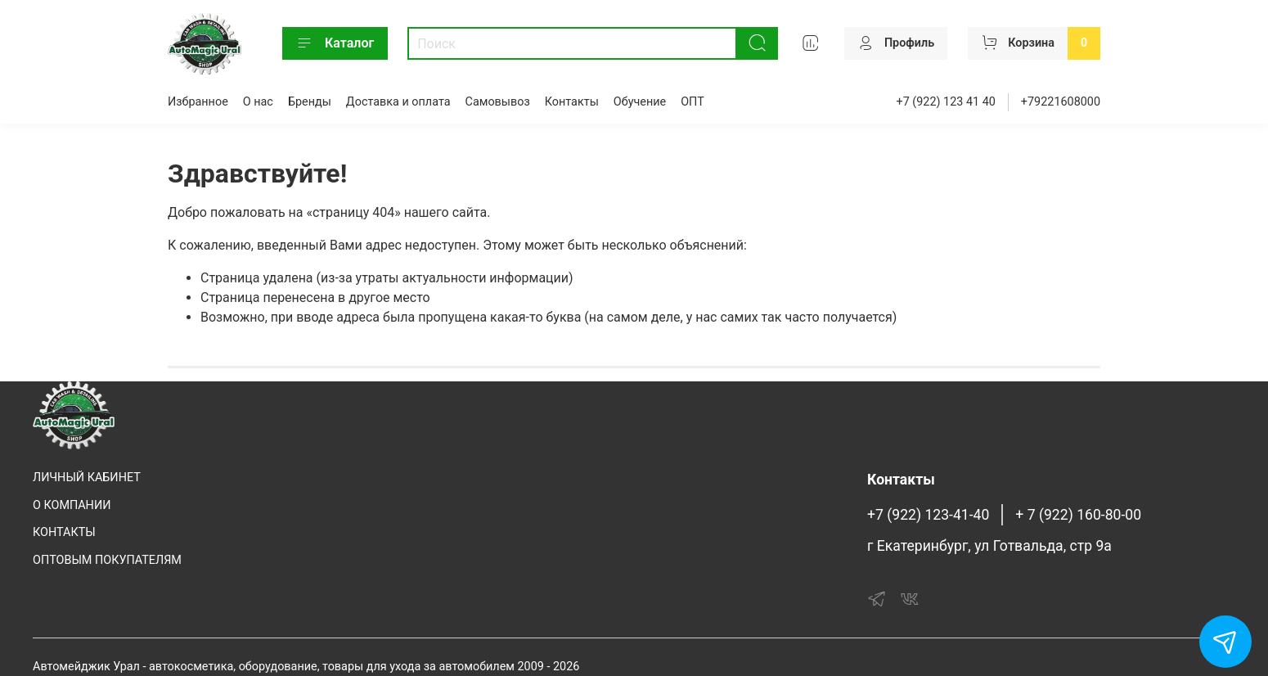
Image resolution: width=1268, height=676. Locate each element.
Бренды (309, 102)
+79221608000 (1060, 102)
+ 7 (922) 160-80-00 (1078, 515)
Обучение (640, 102)
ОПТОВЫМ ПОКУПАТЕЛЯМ (107, 560)
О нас (258, 102)
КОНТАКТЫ (64, 532)
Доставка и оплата (398, 102)
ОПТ (692, 102)
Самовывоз (497, 102)
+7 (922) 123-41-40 (928, 515)
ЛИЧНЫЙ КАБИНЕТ (87, 477)
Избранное (198, 102)
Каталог (335, 43)
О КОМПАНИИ (71, 505)
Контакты (572, 102)
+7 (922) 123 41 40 (946, 102)
